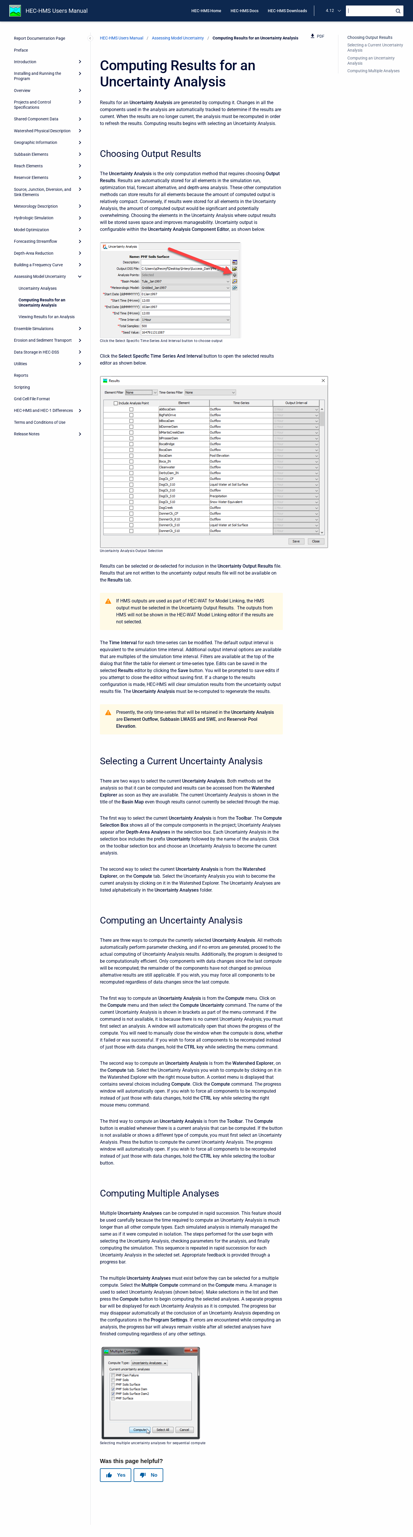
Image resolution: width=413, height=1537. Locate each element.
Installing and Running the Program (37, 76)
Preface (21, 50)
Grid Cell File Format (32, 399)
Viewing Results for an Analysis (47, 316)
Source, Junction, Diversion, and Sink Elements (42, 192)
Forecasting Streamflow (35, 241)
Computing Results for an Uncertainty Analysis (42, 302)
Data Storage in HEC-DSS (36, 352)
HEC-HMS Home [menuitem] (206, 10)
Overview (22, 90)
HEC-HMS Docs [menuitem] (244, 10)
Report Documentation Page (39, 38)
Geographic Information (35, 142)
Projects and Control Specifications (32, 105)
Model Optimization (31, 229)
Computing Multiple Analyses (373, 70)
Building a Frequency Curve (38, 264)
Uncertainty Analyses (38, 288)
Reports (21, 375)
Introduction (25, 61)
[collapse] (80, 276)
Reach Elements (28, 166)
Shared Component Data (36, 119)
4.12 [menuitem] (330, 10)
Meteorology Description (36, 206)
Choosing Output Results (369, 37)
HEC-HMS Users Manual (57, 10)
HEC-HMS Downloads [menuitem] (287, 10)
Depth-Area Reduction (33, 253)
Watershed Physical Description (42, 130)
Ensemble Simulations (33, 328)
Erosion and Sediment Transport (43, 340)
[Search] (375, 11)
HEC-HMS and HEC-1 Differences (43, 410)
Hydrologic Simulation (33, 218)
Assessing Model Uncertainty (40, 276)
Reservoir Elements (31, 177)
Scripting (22, 387)
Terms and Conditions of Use (39, 422)
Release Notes (26, 434)
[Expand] (80, 62)
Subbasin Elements (31, 154)
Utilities (20, 363)
